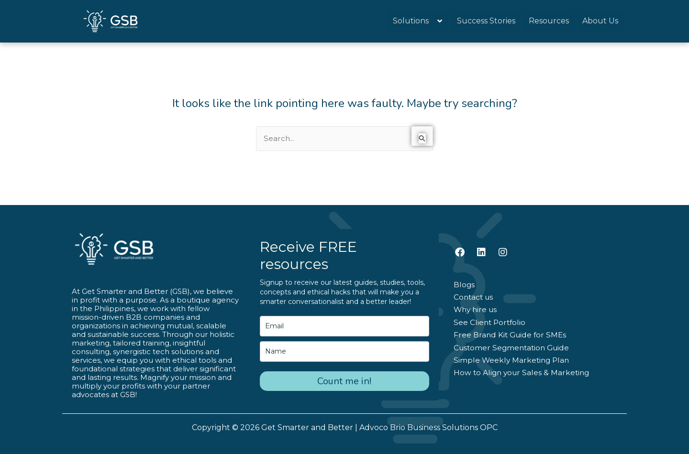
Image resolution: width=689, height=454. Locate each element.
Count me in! (344, 381)
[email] (344, 326)
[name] (344, 351)
